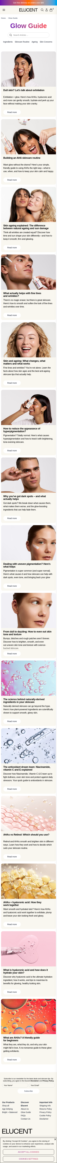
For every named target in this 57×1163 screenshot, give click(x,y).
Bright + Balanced (9, 1112)
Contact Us (25, 1119)
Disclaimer (43, 1119)
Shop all (5, 1106)
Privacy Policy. (48, 1081)
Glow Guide (26, 1112)
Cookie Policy (45, 1115)
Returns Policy (45, 1109)
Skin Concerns (46, 42)
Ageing (35, 42)
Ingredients (8, 42)
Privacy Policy (45, 1112)
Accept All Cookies (28, 1152)
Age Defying (7, 1109)
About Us (25, 1109)
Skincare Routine (22, 42)
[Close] (55, 1139)
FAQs (23, 1115)
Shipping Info (45, 1106)
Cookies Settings (28, 1159)
